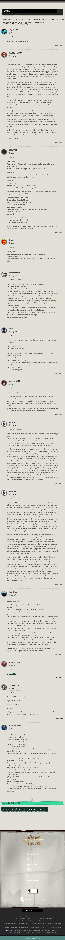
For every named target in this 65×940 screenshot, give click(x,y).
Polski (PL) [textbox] (29, 911)
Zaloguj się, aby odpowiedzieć (11, 803)
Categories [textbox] (7, 11)
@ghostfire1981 (11, 674)
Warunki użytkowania (34, 930)
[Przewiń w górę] (29, 938)
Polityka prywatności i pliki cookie (49, 930)
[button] (30, 11)
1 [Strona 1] (31, 820)
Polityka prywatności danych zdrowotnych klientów (43, 932)
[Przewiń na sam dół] (39, 938)
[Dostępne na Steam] (32, 870)
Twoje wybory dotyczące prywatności (19, 930)
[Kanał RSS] (2, 19)
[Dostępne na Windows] (32, 865)
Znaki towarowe (25, 932)
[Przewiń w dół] (36, 938)
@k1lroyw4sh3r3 (12, 503)
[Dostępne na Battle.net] (32, 880)
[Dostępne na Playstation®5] (32, 860)
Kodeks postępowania (14, 932)
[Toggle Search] (5, 14)
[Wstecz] (28, 820)
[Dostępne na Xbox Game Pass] (32, 875)
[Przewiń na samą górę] (26, 938)
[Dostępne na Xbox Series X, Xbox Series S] (32, 854)
